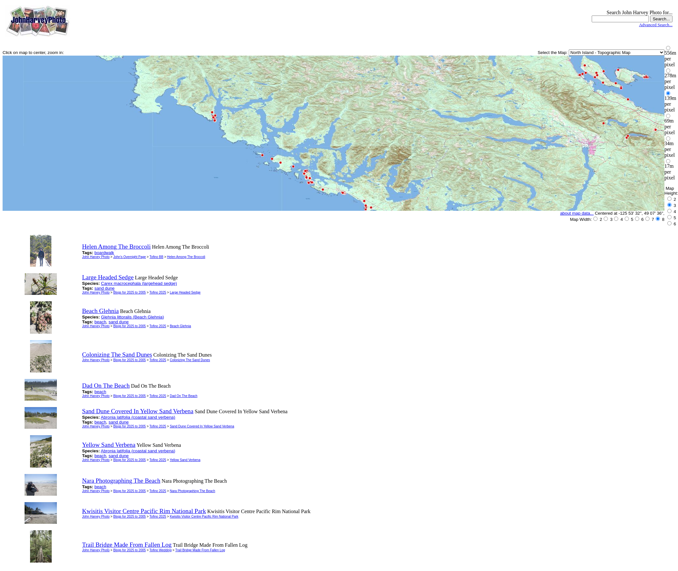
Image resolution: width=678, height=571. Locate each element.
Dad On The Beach (183, 396)
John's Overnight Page (129, 257)
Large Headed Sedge (185, 292)
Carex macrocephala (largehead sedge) (139, 283)
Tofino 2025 (157, 292)
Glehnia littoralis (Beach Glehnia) (132, 317)
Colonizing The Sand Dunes (190, 360)
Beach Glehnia (180, 326)
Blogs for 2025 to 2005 (129, 292)
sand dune (104, 288)
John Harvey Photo (96, 257)
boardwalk (104, 252)
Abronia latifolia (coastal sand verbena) (138, 417)
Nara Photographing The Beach (192, 491)
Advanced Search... (656, 24)
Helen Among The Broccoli (186, 257)
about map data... (577, 213)
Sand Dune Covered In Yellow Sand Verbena (202, 426)
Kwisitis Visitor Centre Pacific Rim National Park (204, 516)
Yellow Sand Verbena (185, 460)
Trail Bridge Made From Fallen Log (200, 550)
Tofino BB (157, 257)
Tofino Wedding (160, 550)
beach (100, 321)
